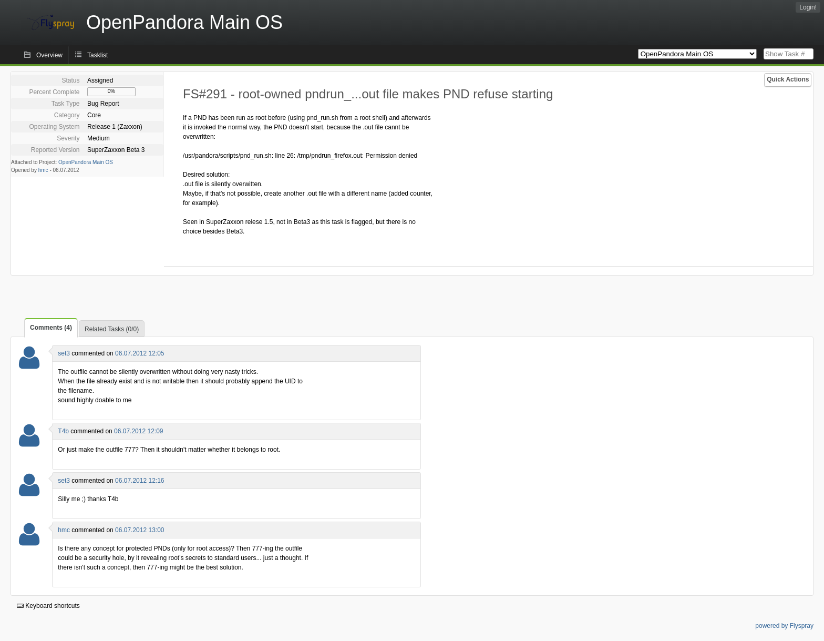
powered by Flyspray (784, 625)
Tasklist (97, 55)
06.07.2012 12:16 (139, 480)
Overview (49, 55)
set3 (64, 353)
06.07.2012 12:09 (138, 431)
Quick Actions (788, 79)
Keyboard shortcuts (48, 605)
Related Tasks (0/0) (112, 329)
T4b (63, 431)
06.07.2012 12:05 (139, 353)
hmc (43, 170)
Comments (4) (51, 327)
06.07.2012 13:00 (139, 530)
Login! (808, 7)
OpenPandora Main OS (85, 162)
